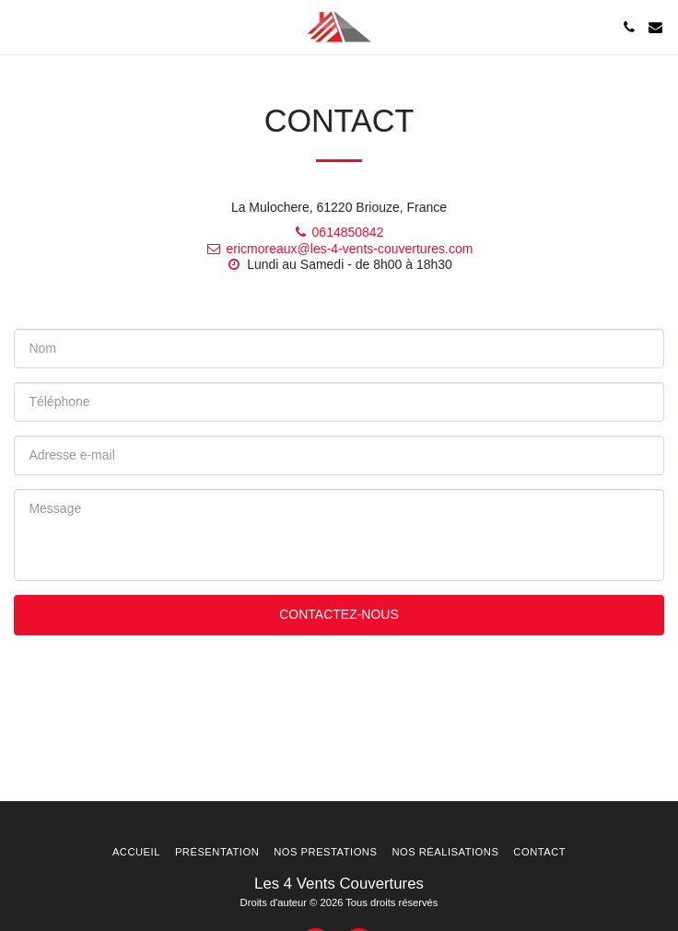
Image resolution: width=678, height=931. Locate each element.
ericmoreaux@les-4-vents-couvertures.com (339, 248)
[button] (20, 26)
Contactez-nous (339, 614)
